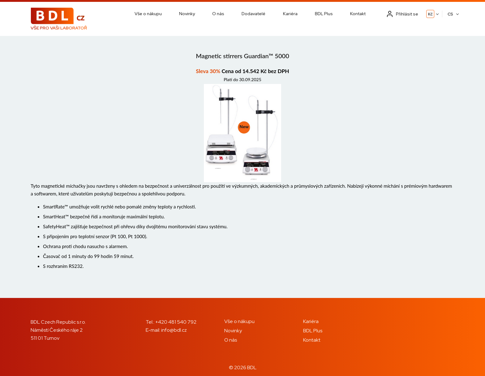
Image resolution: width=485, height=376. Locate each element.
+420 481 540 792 (175, 322)
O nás (218, 13)
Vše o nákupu (148, 13)
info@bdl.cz (174, 330)
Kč (430, 14)
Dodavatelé (253, 13)
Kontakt (358, 13)
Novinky (187, 13)
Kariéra (290, 13)
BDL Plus (324, 13)
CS (450, 14)
